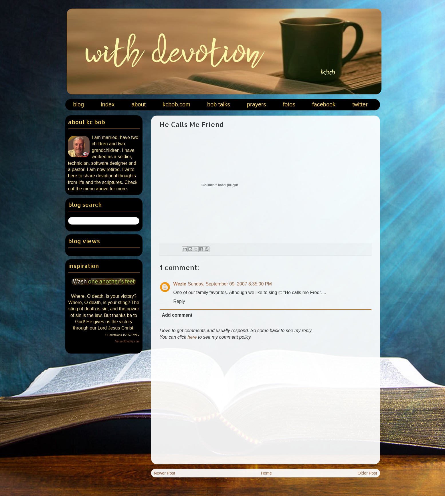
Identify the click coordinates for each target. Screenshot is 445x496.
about (138, 104)
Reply (179, 301)
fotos (289, 104)
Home (266, 473)
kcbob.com (176, 104)
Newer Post (164, 473)
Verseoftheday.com (127, 341)
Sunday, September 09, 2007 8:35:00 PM (230, 283)
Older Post (367, 473)
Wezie (179, 283)
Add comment (177, 315)
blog (78, 104)
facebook (323, 104)
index (107, 104)
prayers (256, 104)
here (192, 337)
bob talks (218, 104)
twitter (359, 104)
